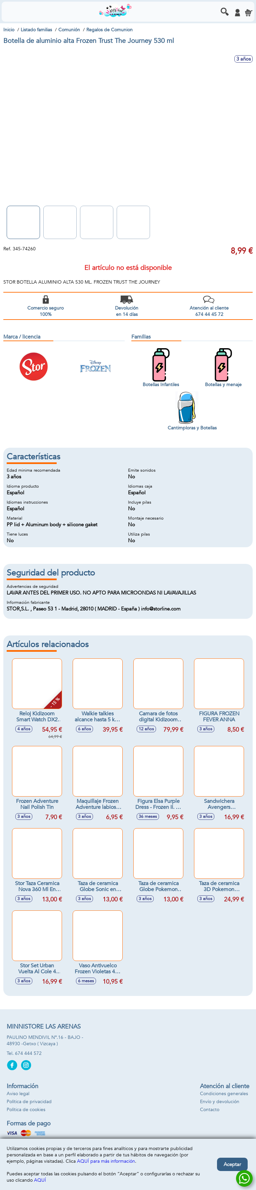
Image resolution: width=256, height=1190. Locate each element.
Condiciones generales (224, 1093)
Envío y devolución (219, 1101)
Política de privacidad (29, 1101)
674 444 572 (28, 1053)
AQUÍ (40, 1180)
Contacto (209, 1109)
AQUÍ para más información (106, 1161)
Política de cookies (26, 1109)
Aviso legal (18, 1093)
